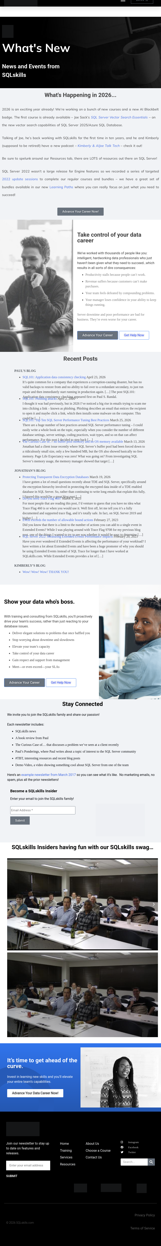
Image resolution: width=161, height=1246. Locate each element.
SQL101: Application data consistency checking (54, 377)
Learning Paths (61, 187)
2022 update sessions (20, 179)
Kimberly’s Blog (29, 565)
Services (66, 1157)
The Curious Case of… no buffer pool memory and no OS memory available (73, 441)
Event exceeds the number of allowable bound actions (58, 520)
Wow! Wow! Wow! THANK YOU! (46, 572)
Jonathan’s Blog (30, 470)
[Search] (151, 1162)
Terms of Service (142, 1228)
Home (64, 1144)
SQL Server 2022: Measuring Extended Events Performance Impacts (68, 536)
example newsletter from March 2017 (48, 775)
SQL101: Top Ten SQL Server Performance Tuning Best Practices (66, 420)
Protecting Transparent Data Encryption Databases (56, 477)
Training (66, 1151)
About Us (92, 1144)
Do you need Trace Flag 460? (42, 498)
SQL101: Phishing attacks (40, 398)
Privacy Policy (145, 1215)
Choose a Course (98, 1151)
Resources (67, 1164)
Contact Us (94, 1157)
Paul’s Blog (25, 371)
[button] (11, 904)
